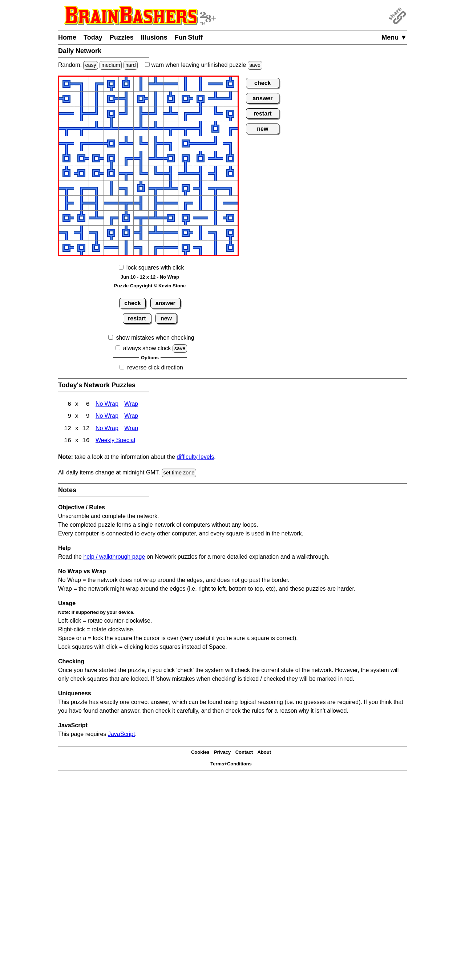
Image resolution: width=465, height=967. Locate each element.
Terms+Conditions (231, 764)
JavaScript (121, 734)
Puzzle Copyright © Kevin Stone (150, 285)
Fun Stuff (189, 37)
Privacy (222, 753)
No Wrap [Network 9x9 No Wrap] (107, 417)
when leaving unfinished (203, 65)
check (132, 303)
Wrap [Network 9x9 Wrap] (131, 417)
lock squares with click (155, 267)
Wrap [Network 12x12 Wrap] (131, 429)
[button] (66, 84)
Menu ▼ (394, 37)
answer (165, 303)
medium (110, 65)
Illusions (154, 37)
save (255, 65)
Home (67, 37)
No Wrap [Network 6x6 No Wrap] (107, 404)
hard (130, 65)
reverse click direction (155, 367)
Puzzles (122, 37)
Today (93, 37)
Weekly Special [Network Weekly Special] (115, 441)
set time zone (179, 473)
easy (90, 65)
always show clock (147, 348)
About (264, 753)
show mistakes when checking (155, 338)
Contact (244, 753)
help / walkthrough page (114, 557)
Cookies (200, 753)
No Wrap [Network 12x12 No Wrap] (107, 429)
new (166, 318)
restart (137, 318)
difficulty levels (195, 457)
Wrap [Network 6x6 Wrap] (131, 404)
